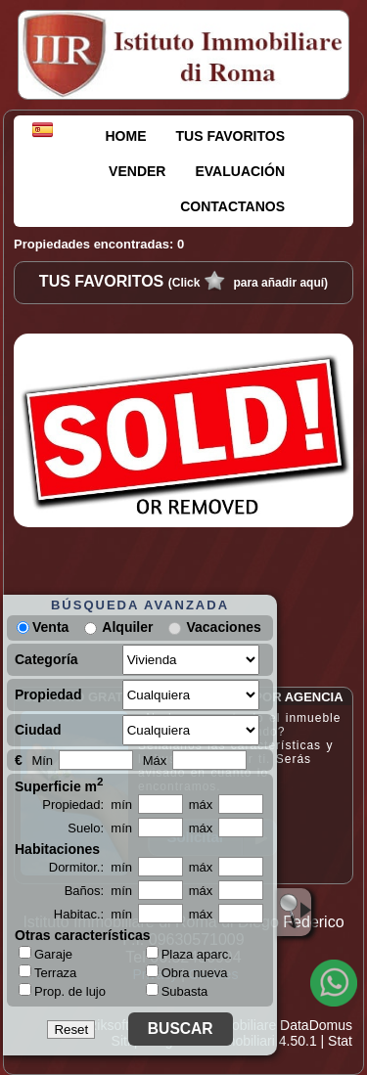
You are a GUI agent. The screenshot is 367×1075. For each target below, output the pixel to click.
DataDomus (316, 1025)
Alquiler (127, 627)
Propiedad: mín (87, 804)
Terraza (47, 972)
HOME (126, 136)
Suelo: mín (100, 828)
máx (201, 804)
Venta (43, 627)
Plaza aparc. (189, 954)
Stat (340, 1041)
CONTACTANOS (232, 206)
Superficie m (59, 784)
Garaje (45, 954)
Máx (155, 760)
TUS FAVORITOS (231, 136)
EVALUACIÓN (240, 171)
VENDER (137, 171)
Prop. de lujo (62, 991)
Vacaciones (223, 627)
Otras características (83, 935)
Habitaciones (57, 849)
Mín (42, 760)
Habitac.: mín (93, 914)
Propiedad (48, 694)
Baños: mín (98, 890)
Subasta (177, 991)
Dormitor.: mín (90, 867)
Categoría (46, 659)
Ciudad (38, 730)
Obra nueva (187, 972)
